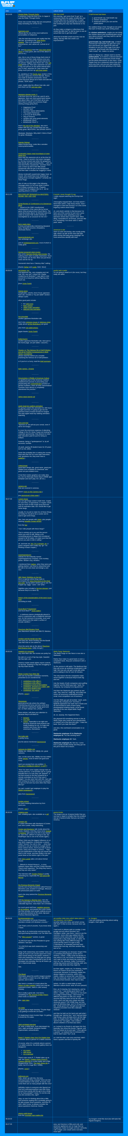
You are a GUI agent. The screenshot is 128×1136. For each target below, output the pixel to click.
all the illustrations (34, 324)
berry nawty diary (24, 224)
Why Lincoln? (27, 937)
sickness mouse (32, 322)
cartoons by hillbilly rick (26, 749)
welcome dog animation (31, 309)
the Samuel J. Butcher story (31, 900)
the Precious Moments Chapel (29, 885)
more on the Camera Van (33, 492)
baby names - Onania (26, 369)
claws (39, 519)
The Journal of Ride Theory (38, 995)
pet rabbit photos (32, 328)
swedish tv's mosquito (26, 651)
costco (25, 721)
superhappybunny (24, 555)
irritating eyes (23, 812)
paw (25, 809)
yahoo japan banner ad (26, 397)
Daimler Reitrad (24, 142)
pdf (47, 814)
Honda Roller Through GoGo (28, 14)
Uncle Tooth (26, 283)
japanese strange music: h (27, 94)
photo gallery (36, 611)
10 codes (21, 1008)
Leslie (34, 267)
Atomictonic (22, 701)
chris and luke (23, 423)
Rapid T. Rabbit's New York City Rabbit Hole (34, 1037)
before (33, 564)
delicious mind (45, 322)
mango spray (23, 291)
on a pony (26, 1050)
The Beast (22, 974)
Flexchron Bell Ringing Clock (28, 629)
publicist (21, 458)
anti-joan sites (36, 87)
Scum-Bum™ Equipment (27, 609)
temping (26, 718)
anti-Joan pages (41, 70)
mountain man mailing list (34, 1115)
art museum (25, 909)
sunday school (23, 801)
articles (25, 758)
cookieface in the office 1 (32, 681)
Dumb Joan (37, 74)
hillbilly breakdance (25, 790)
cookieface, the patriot (31, 690)
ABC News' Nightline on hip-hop (30, 577)
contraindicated (36, 384)
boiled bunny (23, 339)
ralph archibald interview (27, 1024)
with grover (27, 1052)
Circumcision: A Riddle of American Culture (33, 378)
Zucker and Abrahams (26, 829)
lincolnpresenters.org (26, 918)
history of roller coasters (27, 985)
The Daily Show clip (41, 1063)
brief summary (45, 361)
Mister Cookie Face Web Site (28, 674)
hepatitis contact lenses (32, 521)
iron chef (26, 720)
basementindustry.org (26, 237)
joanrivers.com (23, 31)
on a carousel (28, 1054)
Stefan (26, 267)
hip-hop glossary (42, 588)
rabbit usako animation (31, 307)
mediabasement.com (30, 243)
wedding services (43, 907)
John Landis (26, 859)
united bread (22, 466)
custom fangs (23, 499)
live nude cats (23, 736)
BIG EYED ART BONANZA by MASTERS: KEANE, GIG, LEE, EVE (33, 195)
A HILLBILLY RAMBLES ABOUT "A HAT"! (32, 765)
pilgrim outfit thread (25, 1113)
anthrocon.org (23, 1076)
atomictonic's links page (29, 495)
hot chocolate (23, 317)
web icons (29, 304)
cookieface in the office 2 (32, 683)
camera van (22, 486)
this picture (28, 50)
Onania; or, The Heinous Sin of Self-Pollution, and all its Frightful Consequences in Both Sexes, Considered (34, 352)
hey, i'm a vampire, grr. (39, 544)
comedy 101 (22, 822)
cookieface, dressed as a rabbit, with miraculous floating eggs (36, 687)
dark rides (25, 1000)
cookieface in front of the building (35, 685)
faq (26, 525)
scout (26, 694)
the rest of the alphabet (31, 126)
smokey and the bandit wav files (29, 639)
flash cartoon (28, 306)
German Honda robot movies (36, 254)
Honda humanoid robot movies (29, 252)
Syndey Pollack (37, 874)
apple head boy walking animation (30, 406)
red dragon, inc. (24, 270)
